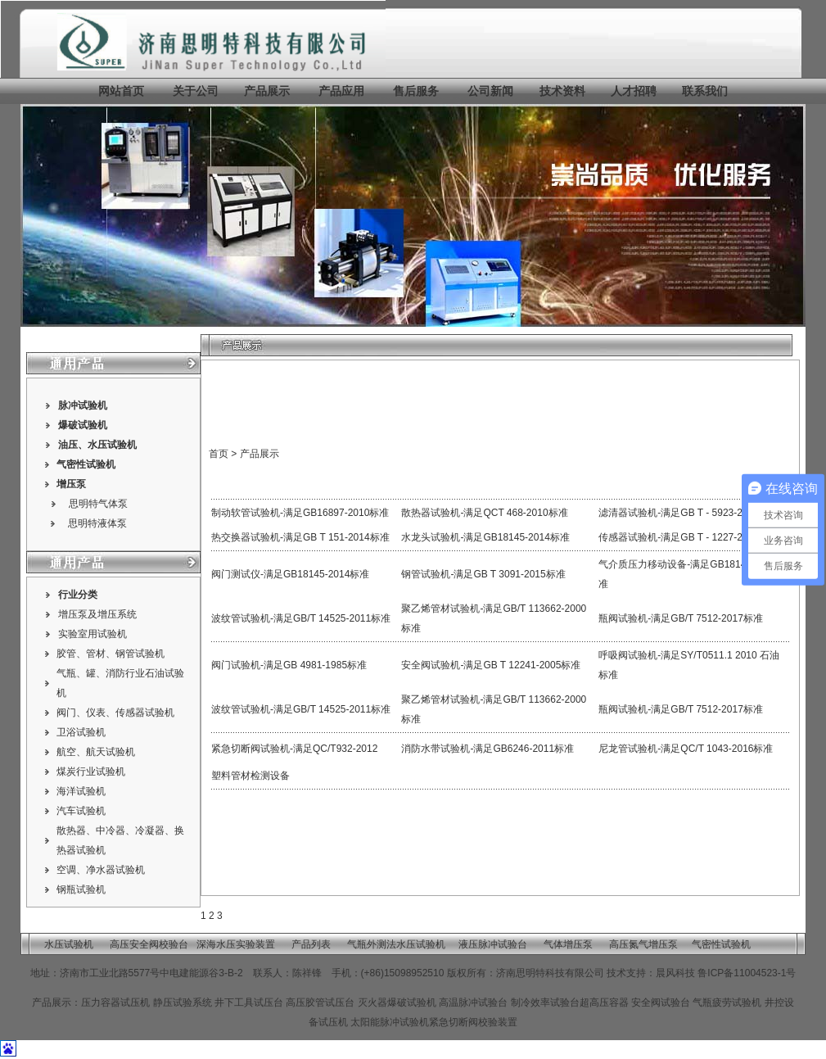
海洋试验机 (81, 791)
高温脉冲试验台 (474, 1002)
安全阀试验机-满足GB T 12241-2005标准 (490, 665)
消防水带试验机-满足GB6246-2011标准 (487, 748)
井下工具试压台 (248, 1002)
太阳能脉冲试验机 (389, 1022)
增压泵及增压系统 (97, 614)
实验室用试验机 (92, 634)
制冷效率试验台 (545, 1002)
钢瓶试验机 (81, 889)
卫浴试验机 (81, 732)
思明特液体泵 (97, 523)
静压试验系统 (182, 1002)
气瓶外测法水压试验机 (396, 944)
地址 (40, 973)
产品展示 (265, 90)
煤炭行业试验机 (90, 771)
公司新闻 (490, 90)
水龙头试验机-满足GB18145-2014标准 (485, 537)
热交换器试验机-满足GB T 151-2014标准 (300, 537)
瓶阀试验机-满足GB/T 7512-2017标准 (680, 618)
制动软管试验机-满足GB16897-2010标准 (300, 512)
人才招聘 (634, 90)
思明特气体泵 (98, 503)
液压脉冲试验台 (492, 944)
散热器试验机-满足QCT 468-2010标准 (484, 512)
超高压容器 (604, 1002)
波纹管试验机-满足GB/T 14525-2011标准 (300, 618)
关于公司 (196, 90)
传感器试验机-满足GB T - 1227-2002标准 (688, 537)
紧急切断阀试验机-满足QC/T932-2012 (294, 748)
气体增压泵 (568, 944)
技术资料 (562, 90)
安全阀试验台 (660, 1002)
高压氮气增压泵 (643, 944)
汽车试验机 (81, 811)
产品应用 (341, 90)
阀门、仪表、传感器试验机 (115, 712)
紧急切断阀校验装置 (473, 1022)
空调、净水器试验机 (100, 870)
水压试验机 (112, 444)
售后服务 (416, 90)
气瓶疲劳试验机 (727, 1002)
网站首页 (121, 90)
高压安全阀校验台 (149, 944)
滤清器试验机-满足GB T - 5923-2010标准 (688, 512)
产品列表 (311, 944)
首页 (218, 453)
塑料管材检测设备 (250, 775)
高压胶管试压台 (320, 1002)
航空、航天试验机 (95, 752)
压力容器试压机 (116, 1002)
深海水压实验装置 (235, 944)
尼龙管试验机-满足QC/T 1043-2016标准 (685, 748)
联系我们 (705, 90)
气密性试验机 (85, 464)
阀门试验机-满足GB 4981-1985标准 (289, 665)
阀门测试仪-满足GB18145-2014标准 (290, 574)
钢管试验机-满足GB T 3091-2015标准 (483, 574)
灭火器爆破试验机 (397, 1002)
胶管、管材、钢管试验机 (110, 653)
